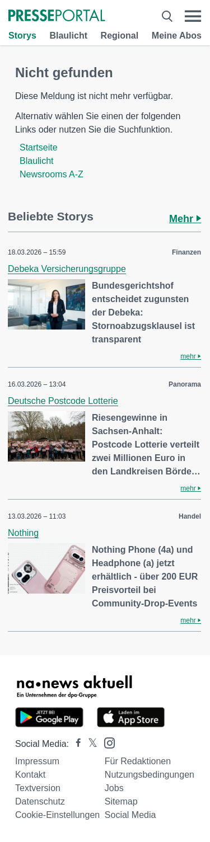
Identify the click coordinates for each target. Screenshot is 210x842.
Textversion (37, 788)
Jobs (114, 788)
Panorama (185, 384)
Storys (22, 35)
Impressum (37, 761)
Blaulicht (68, 35)
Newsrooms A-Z (51, 174)
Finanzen (186, 252)
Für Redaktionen (138, 761)
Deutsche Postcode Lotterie (63, 401)
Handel (190, 516)
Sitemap (121, 801)
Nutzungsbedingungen (149, 774)
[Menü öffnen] (193, 16)
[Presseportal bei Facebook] (75, 744)
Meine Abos (177, 35)
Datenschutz (40, 801)
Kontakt (30, 774)
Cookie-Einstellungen (57, 815)
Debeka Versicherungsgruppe (67, 269)
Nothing (23, 533)
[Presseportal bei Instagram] (106, 742)
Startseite (39, 147)
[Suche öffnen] (167, 16)
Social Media (130, 815)
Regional (120, 35)
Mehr (185, 218)
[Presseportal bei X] (89, 744)
